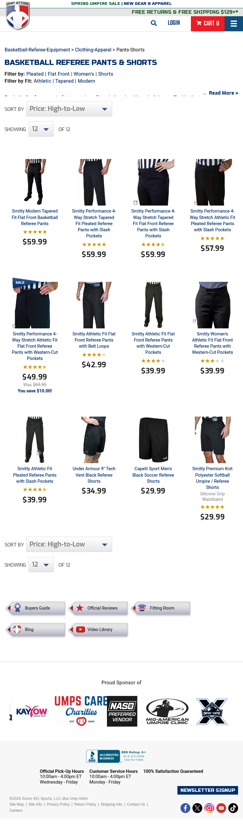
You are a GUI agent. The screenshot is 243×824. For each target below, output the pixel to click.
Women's (84, 74)
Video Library (99, 634)
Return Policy (85, 809)
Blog (29, 634)
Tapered (64, 81)
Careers (16, 815)
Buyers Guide (37, 612)
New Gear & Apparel (148, 3)
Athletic (42, 81)
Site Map (16, 809)
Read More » (223, 98)
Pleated (35, 74)
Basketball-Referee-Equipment (37, 50)
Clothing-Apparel (93, 50)
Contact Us (136, 809)
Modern (86, 81)
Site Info (35, 809)
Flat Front (59, 74)
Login (174, 23)
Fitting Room (162, 612)
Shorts (105, 74)
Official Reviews (102, 612)
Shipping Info (111, 809)
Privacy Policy (58, 809)
